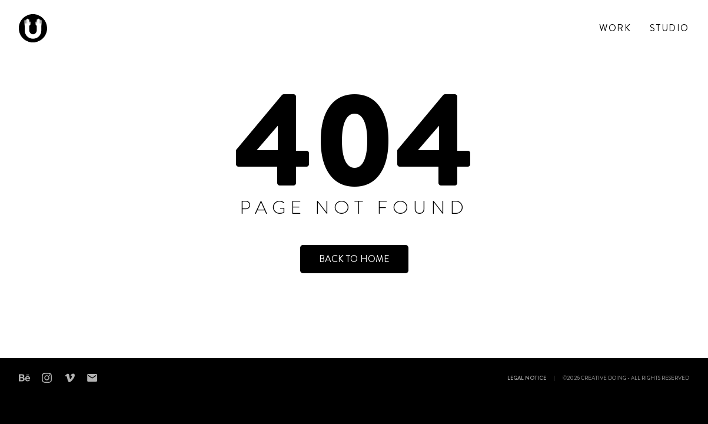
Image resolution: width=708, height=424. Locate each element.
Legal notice (526, 379)
